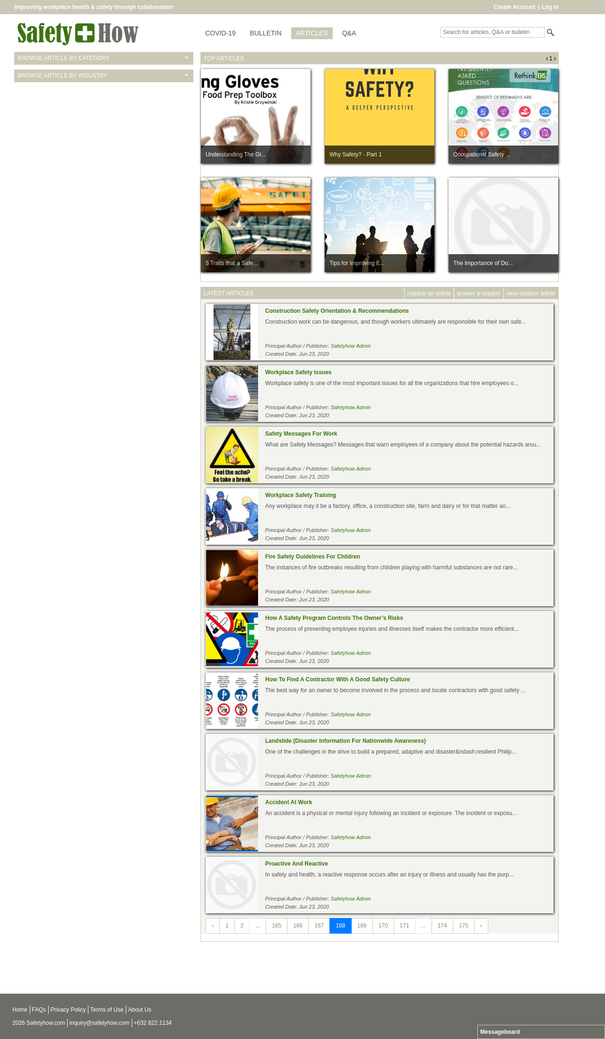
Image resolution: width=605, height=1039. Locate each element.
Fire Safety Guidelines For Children (312, 556)
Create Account (514, 7)
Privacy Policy (68, 1009)
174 (442, 925)
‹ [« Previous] (213, 925)
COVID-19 (220, 33)
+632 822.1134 (153, 1023)
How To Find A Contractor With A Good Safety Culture (337, 679)
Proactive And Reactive (296, 863)
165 (276, 925)
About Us (139, 1009)
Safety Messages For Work (301, 433)
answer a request (479, 293)
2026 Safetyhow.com (38, 1023)
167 (319, 925)
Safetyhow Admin (350, 346)
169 (362, 925)
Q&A (349, 33)
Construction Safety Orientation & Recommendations (337, 311)
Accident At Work (288, 802)
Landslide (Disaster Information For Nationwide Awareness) (345, 741)
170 (383, 925)
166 (297, 925)
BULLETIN (266, 33)
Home (19, 1009)
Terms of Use (107, 1009)
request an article (429, 293)
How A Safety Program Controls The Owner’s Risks (334, 618)
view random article (531, 293)
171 (404, 925)
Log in (550, 7)
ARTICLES (312, 33)
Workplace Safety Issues (298, 372)
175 (463, 925)
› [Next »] (481, 925)
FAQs (39, 1009)
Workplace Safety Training (300, 495)
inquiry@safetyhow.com (99, 1023)
